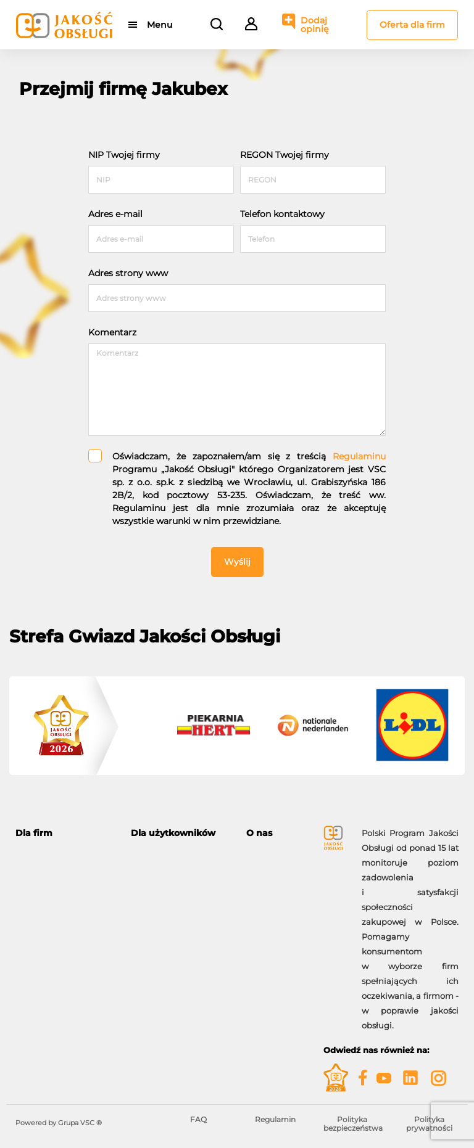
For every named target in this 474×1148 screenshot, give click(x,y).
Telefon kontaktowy (282, 213)
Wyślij (237, 561)
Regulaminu (359, 456)
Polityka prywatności (429, 1124)
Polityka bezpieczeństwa (353, 1124)
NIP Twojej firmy (124, 154)
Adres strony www (128, 273)
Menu (159, 24)
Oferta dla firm (412, 24)
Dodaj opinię (315, 24)
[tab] (63, 833)
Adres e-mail (115, 213)
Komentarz (112, 332)
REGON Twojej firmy (284, 154)
